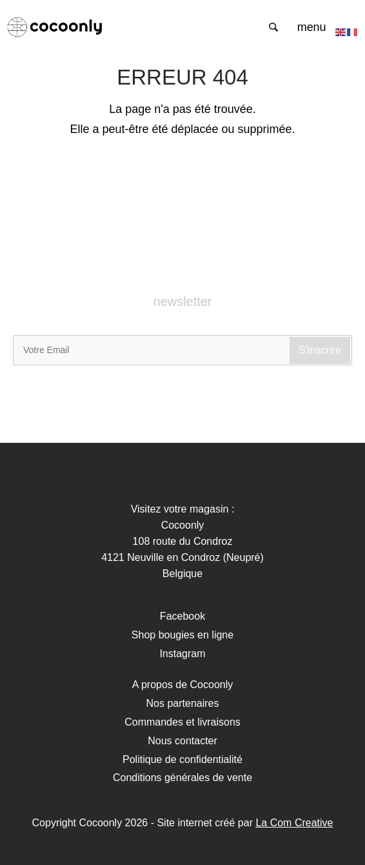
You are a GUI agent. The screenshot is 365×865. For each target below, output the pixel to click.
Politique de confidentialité (182, 759)
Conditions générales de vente (182, 777)
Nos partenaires (182, 703)
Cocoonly (54, 26)
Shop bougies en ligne (182, 634)
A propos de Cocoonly (182, 684)
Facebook (182, 616)
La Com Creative (294, 822)
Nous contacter (182, 740)
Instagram (182, 653)
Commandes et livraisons (182, 722)
